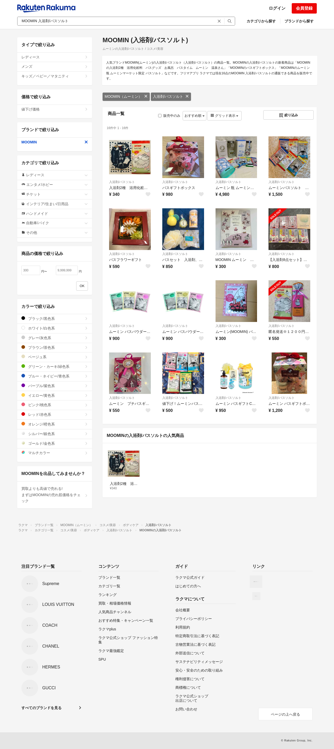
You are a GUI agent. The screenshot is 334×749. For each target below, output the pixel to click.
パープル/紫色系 (54, 385)
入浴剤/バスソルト (171, 96)
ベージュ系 (54, 357)
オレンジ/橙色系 (54, 424)
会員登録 (304, 8)
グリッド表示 (224, 116)
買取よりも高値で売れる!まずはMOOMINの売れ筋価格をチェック (54, 494)
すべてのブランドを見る (41, 708)
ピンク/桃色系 (54, 405)
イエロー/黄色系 (54, 395)
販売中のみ (169, 116)
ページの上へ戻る (285, 714)
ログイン (277, 8)
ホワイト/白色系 (54, 328)
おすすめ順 (194, 116)
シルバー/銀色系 (54, 433)
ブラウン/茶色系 (54, 347)
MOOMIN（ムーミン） (126, 96)
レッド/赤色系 (54, 414)
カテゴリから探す (261, 21)
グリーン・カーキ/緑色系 (54, 366)
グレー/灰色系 (54, 338)
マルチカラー (54, 452)
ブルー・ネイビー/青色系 (54, 376)
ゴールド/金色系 (54, 443)
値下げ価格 (54, 109)
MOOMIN (54, 142)
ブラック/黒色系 (54, 318)
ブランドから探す (299, 21)
